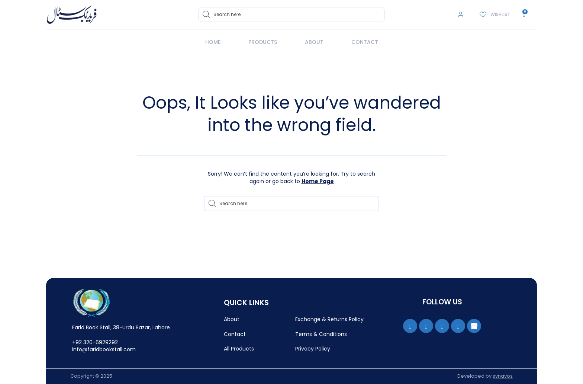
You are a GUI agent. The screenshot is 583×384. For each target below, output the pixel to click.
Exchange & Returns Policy (329, 319)
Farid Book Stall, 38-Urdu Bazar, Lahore (121, 327)
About (314, 42)
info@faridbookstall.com (104, 349)
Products (262, 42)
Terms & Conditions (321, 334)
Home (212, 42)
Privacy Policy (312, 348)
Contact (364, 42)
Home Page (318, 181)
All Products (239, 348)
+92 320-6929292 (95, 342)
